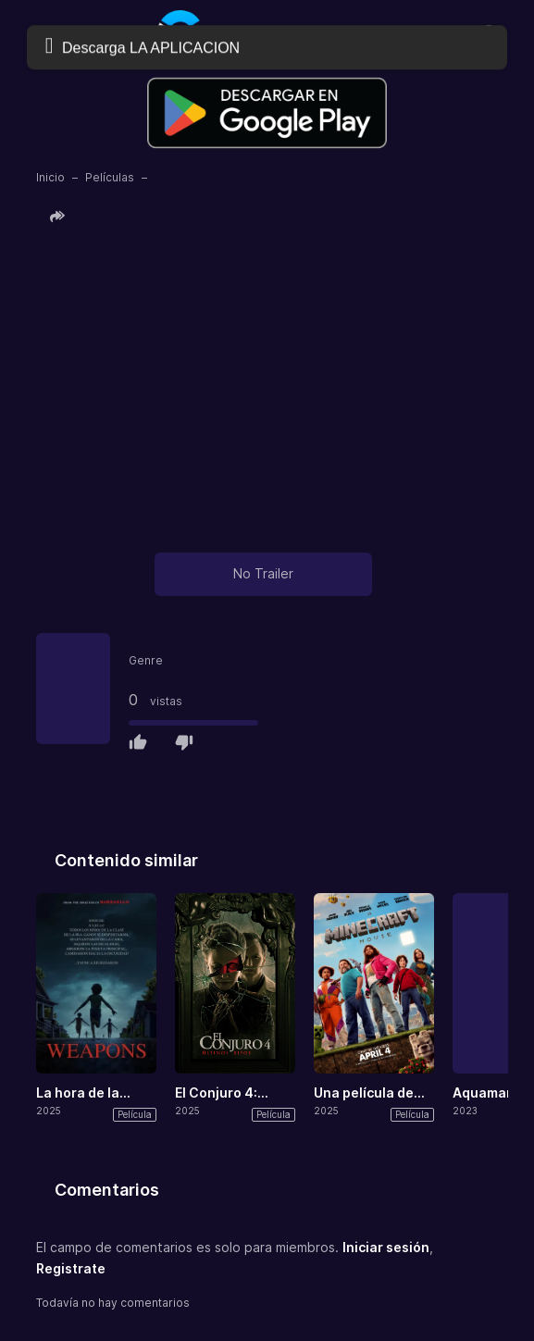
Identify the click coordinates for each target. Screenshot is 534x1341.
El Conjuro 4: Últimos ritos (216, 1094)
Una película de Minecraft (364, 1094)
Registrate (71, 1268)
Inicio (50, 177)
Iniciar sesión (385, 1247)
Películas (109, 177)
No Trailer (263, 573)
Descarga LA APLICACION (142, 46)
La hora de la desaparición (79, 1094)
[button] (60, 216)
